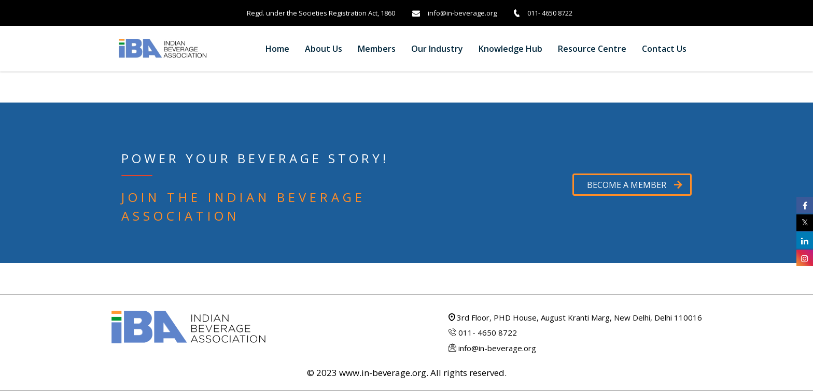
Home (277, 48)
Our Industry (437, 48)
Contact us (664, 48)
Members (377, 48)
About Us (323, 48)
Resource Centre (592, 48)
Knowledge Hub (510, 48)
